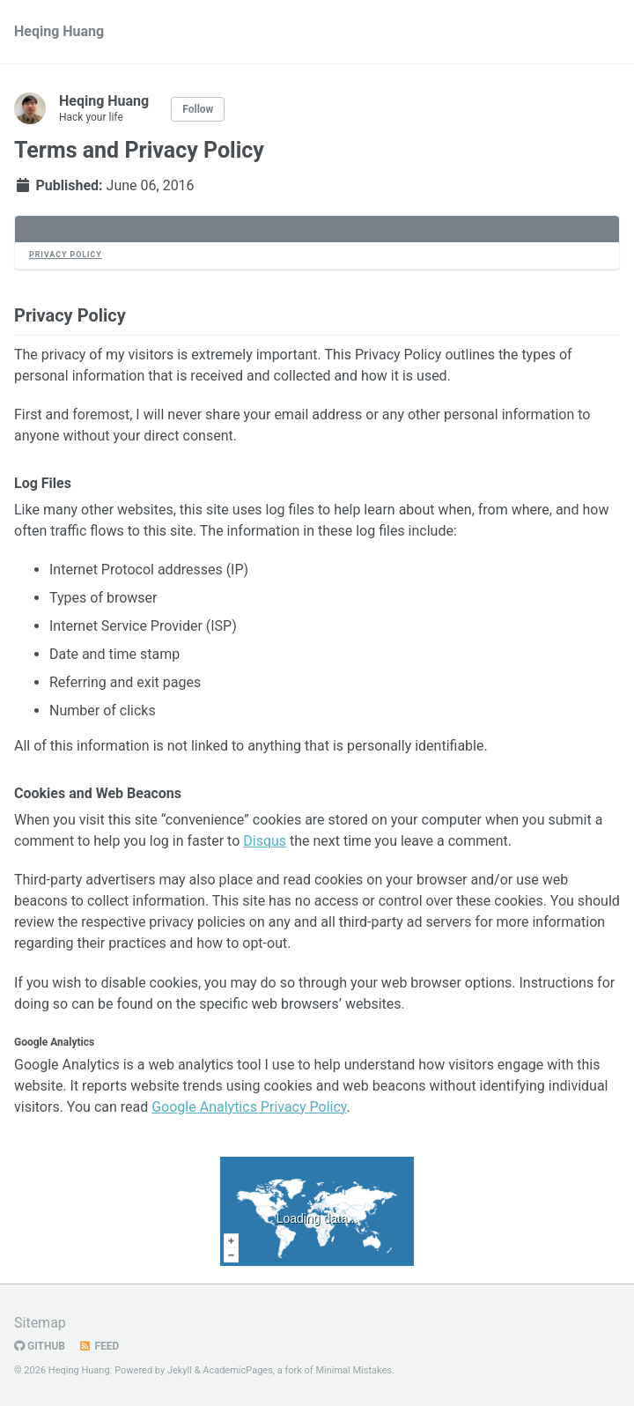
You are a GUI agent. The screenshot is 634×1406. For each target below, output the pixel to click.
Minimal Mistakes (353, 1370)
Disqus (264, 840)
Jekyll (179, 1370)
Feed (98, 1346)
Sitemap (40, 1322)
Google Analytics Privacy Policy (248, 1107)
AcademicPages (238, 1370)
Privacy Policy (65, 254)
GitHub (39, 1346)
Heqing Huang (59, 31)
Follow (197, 109)
